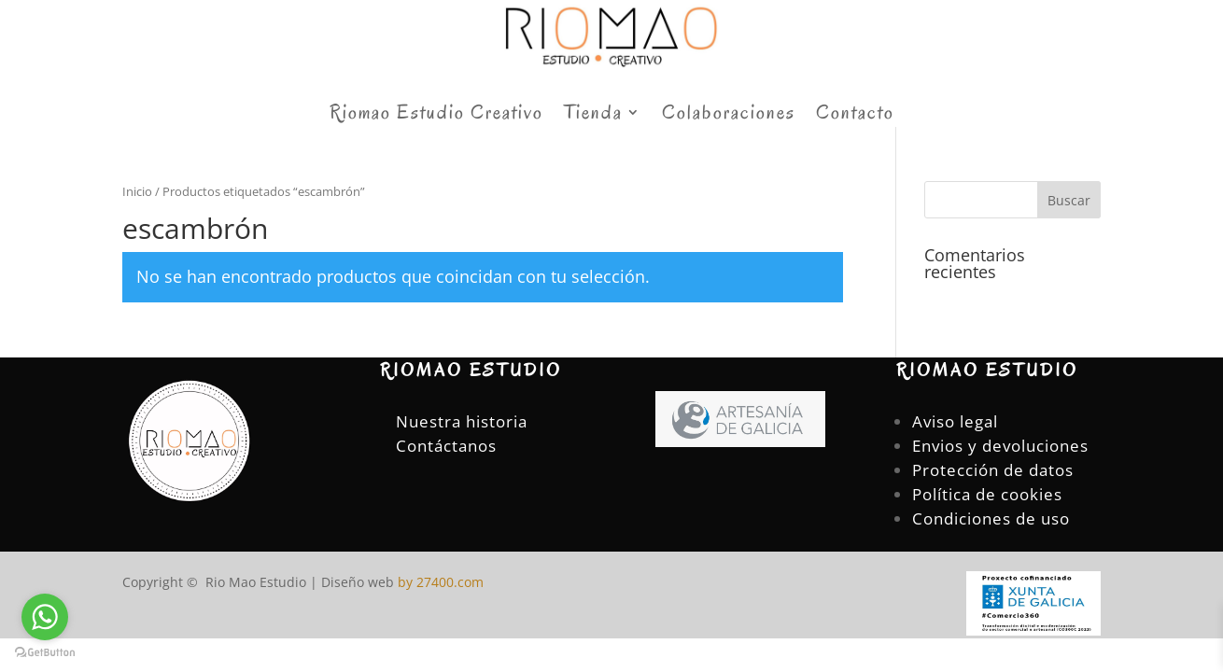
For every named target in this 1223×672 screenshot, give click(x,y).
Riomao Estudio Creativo (436, 115)
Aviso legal (955, 421)
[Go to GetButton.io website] (45, 653)
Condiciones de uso (991, 518)
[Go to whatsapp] (44, 617)
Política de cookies (987, 494)
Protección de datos (993, 470)
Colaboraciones (728, 115)
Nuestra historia (461, 421)
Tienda (593, 115)
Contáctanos (446, 445)
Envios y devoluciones (1000, 445)
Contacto (855, 115)
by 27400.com (439, 582)
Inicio (137, 191)
